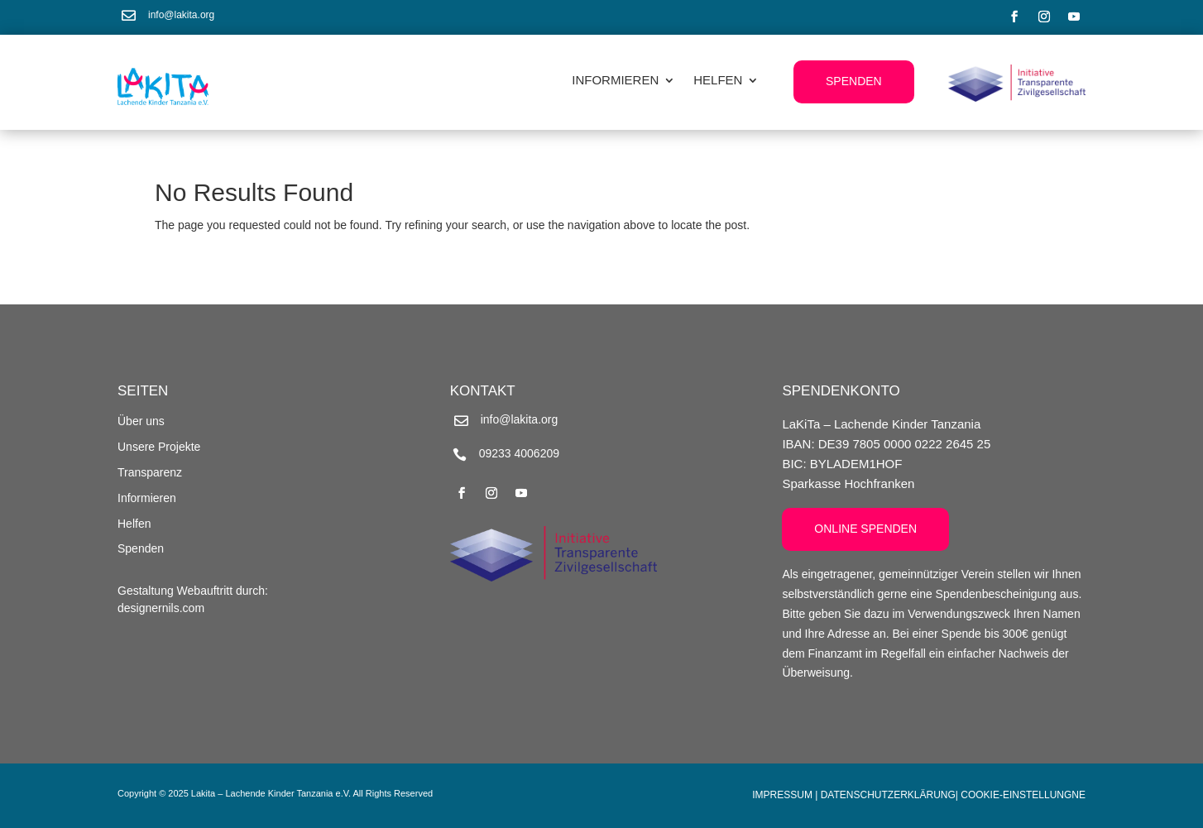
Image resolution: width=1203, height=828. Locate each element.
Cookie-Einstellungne (1023, 795)
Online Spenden (865, 528)
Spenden (854, 81)
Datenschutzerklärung (888, 795)
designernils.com (160, 608)
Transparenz (149, 472)
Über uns (141, 421)
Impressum (782, 795)
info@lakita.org (181, 15)
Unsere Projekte (158, 446)
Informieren (615, 80)
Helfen (717, 80)
